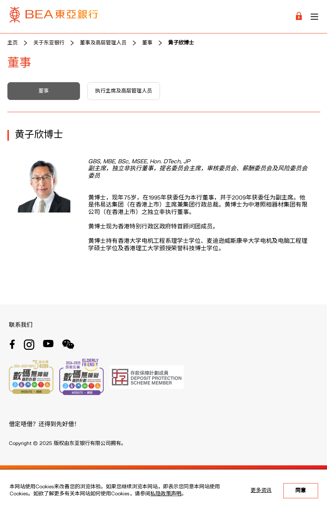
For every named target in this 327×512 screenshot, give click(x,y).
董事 (147, 43)
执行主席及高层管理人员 (123, 91)
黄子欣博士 (181, 43)
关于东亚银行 (48, 43)
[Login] (298, 16)
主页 (12, 43)
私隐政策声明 (165, 493)
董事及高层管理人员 (103, 43)
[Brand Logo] (54, 16)
